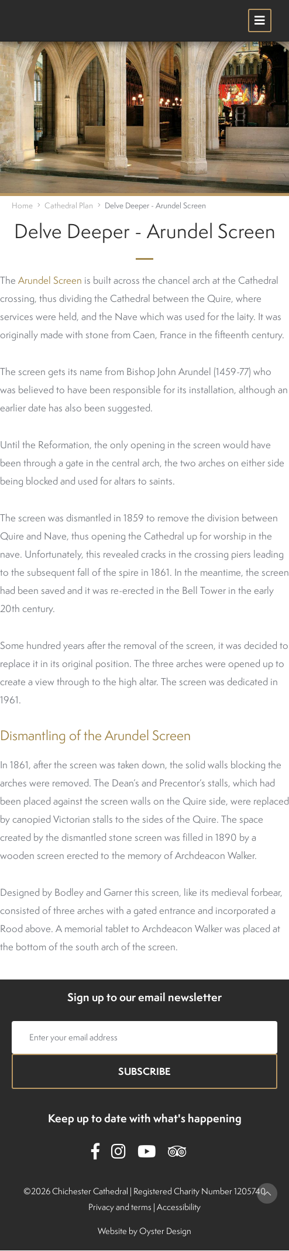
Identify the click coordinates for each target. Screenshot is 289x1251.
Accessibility (179, 1206)
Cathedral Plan (68, 205)
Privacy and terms (120, 1206)
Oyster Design (165, 1230)
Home (22, 205)
